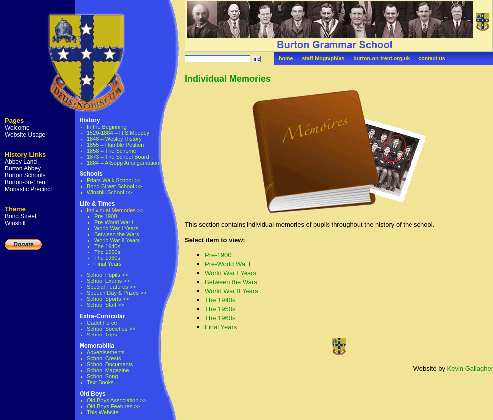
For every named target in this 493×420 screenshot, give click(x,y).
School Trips (102, 334)
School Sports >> (108, 299)
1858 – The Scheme (111, 151)
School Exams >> (108, 281)
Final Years (107, 264)
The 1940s (107, 246)
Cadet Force (102, 323)
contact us (431, 58)
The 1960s (107, 258)
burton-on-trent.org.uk (381, 58)
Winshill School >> (109, 192)
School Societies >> (111, 329)
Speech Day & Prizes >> (117, 293)
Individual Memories (228, 79)
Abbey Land (21, 161)
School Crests (104, 358)
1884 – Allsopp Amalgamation (123, 163)
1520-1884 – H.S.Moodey (118, 133)
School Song (102, 376)
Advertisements (106, 352)
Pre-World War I (113, 222)
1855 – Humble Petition (115, 145)
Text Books (100, 382)
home (286, 58)
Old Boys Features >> (113, 406)
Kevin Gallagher (470, 368)
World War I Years (116, 228)
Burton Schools (25, 175)
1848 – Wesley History (114, 139)
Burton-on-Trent (26, 182)
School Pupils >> (107, 275)
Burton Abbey (23, 168)
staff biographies (323, 58)
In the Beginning (107, 127)
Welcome (17, 127)
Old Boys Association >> (116, 400)
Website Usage (25, 134)
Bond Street (20, 216)
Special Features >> (111, 287)
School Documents (110, 364)
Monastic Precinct (28, 189)
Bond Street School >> (114, 186)
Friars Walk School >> (114, 180)
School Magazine (108, 370)
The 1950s (107, 252)
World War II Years (117, 240)
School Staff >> (105, 305)
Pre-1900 (105, 216)
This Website (102, 412)
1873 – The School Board (118, 157)
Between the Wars (116, 234)
